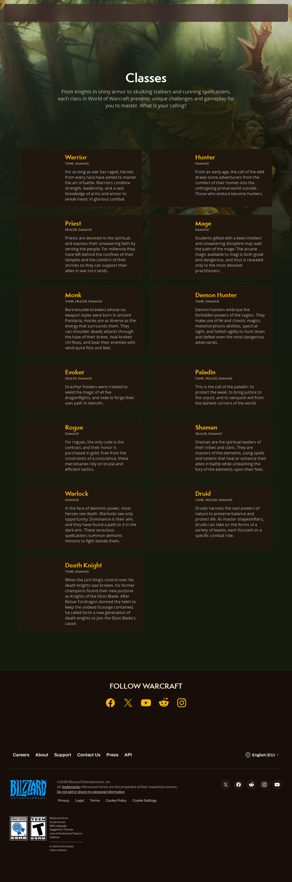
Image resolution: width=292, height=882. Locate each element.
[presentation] (19, 13)
